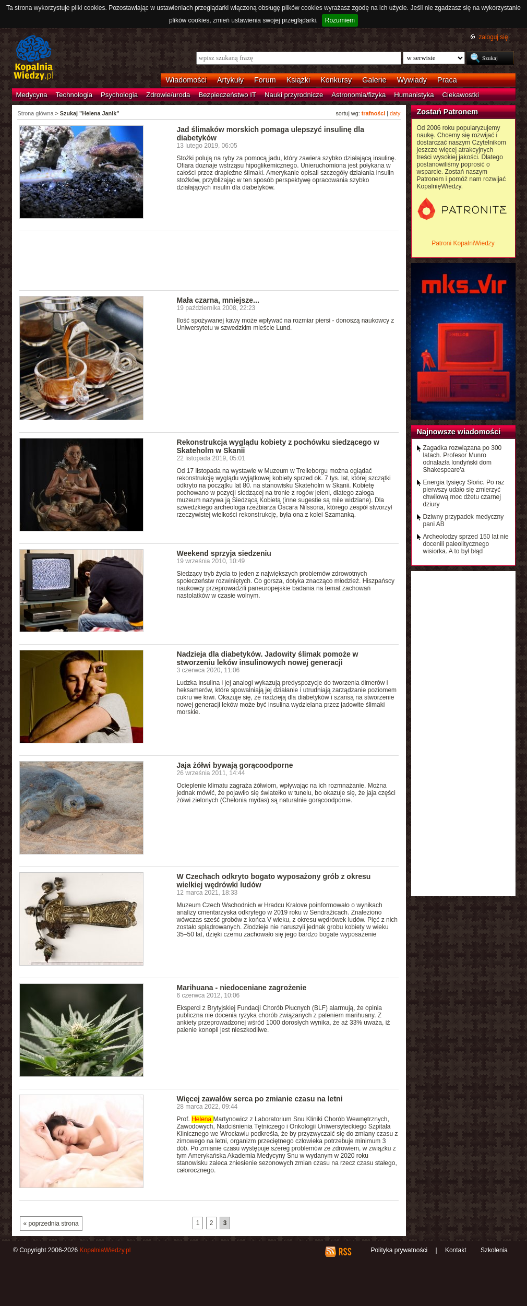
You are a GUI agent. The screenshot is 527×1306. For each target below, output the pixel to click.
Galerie (374, 80)
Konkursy (336, 80)
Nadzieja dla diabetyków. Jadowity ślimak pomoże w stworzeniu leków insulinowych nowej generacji (267, 658)
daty (395, 113)
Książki (298, 80)
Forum (265, 80)
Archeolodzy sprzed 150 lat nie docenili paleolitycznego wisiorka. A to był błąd (466, 544)
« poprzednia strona (51, 1223)
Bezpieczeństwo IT (227, 95)
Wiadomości (186, 80)
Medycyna (31, 95)
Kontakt (455, 1250)
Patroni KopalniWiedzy (463, 243)
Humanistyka (414, 95)
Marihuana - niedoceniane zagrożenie (242, 987)
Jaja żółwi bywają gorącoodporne (235, 765)
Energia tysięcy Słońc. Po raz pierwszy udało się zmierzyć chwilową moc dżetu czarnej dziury (464, 493)
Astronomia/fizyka (358, 95)
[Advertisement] (209, 259)
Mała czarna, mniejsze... (218, 300)
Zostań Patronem (447, 112)
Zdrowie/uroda (168, 95)
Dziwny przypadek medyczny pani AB (463, 520)
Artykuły (230, 80)
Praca (447, 80)
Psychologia (119, 95)
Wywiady (412, 80)
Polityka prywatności (398, 1250)
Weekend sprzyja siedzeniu (224, 553)
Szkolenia (494, 1250)
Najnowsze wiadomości (459, 432)
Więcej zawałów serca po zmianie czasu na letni (260, 1099)
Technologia (74, 95)
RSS (344, 1251)
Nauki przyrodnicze (294, 95)
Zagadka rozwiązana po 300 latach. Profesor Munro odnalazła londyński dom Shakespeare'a (462, 458)
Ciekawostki (460, 95)
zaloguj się (493, 37)
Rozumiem (340, 20)
